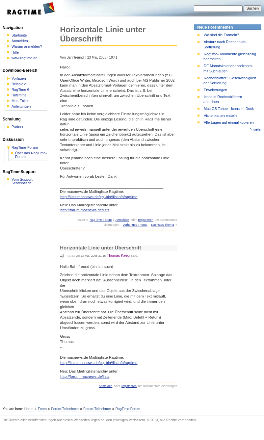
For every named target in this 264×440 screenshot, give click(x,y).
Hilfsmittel (19, 95)
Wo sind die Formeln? (221, 35)
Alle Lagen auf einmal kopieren (229, 122)
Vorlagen (19, 78)
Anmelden (122, 219)
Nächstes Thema (162, 224)
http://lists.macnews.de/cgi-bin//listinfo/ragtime (98, 197)
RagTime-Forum (101, 219)
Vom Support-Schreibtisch (23, 181)
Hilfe (15, 52)
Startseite (19, 35)
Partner (17, 127)
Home (29, 409)
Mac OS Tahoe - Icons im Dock (229, 109)
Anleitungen (21, 106)
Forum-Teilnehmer (65, 409)
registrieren (145, 219)
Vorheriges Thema (134, 224)
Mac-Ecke (20, 101)
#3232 (70, 255)
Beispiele (19, 84)
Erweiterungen (215, 90)
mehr (257, 129)
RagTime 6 (20, 89)
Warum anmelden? (27, 46)
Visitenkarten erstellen (221, 115)
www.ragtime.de (25, 58)
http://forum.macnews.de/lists (84, 210)
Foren (42, 409)
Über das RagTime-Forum (31, 155)
